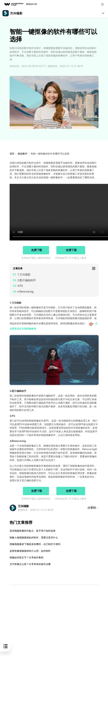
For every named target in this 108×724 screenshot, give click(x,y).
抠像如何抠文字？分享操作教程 (26, 557)
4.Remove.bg (25, 291)
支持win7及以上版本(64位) (35, 257)
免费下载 (36, 250)
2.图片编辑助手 (26, 280)
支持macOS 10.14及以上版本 (71, 257)
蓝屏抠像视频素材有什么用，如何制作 (30, 551)
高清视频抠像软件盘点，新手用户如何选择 (33, 530)
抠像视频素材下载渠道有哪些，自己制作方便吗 (35, 544)
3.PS (20, 286)
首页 (12, 153)
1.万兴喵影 (23, 274)
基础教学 (22, 153)
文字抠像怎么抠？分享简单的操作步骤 (30, 564)
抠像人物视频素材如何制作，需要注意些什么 (34, 537)
